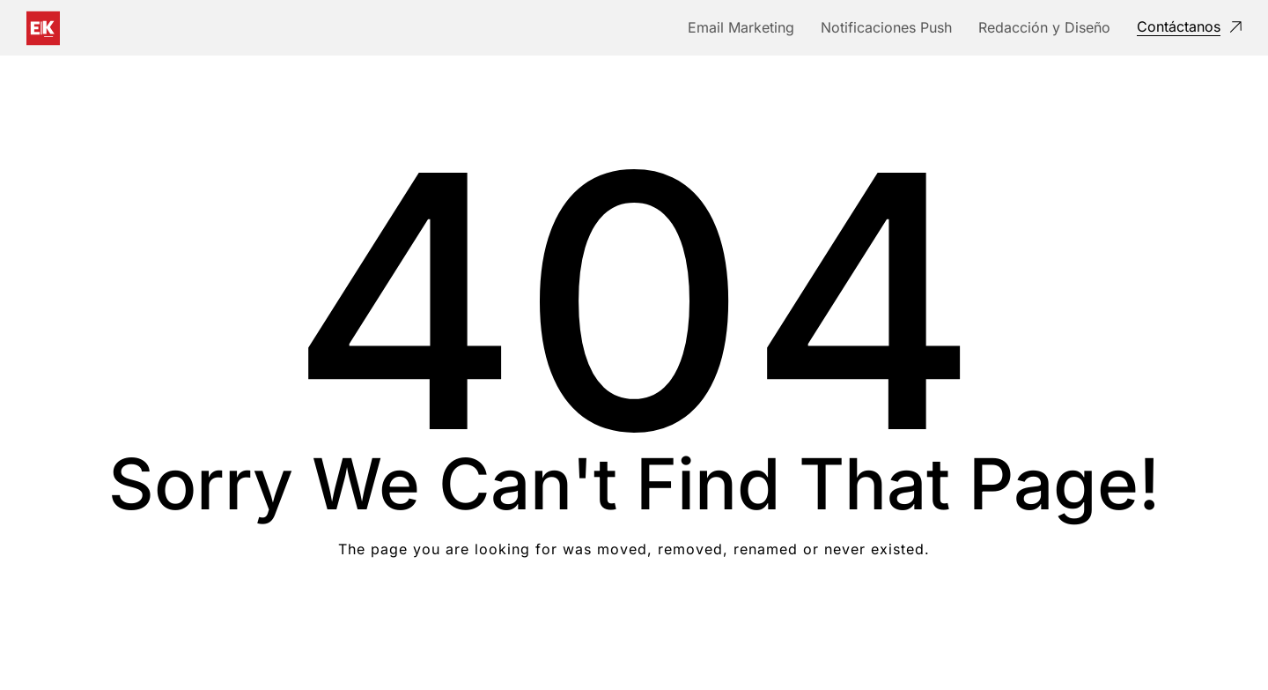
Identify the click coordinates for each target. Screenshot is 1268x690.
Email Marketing (741, 27)
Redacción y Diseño (1044, 27)
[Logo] (43, 28)
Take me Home (634, 620)
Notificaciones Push (886, 27)
